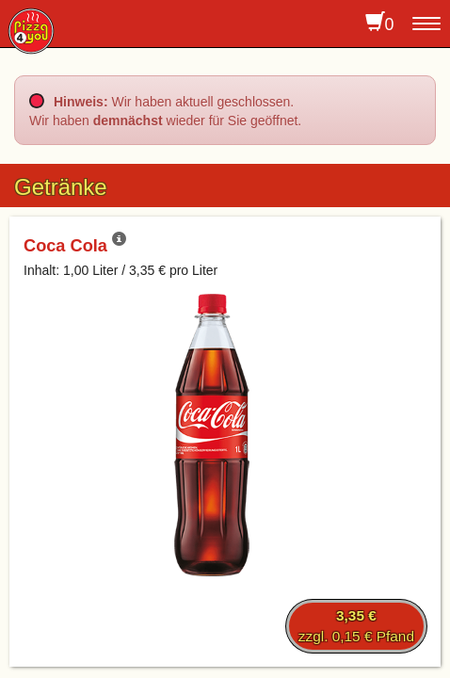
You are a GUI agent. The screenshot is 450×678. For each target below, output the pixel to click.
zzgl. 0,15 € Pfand (356, 625)
